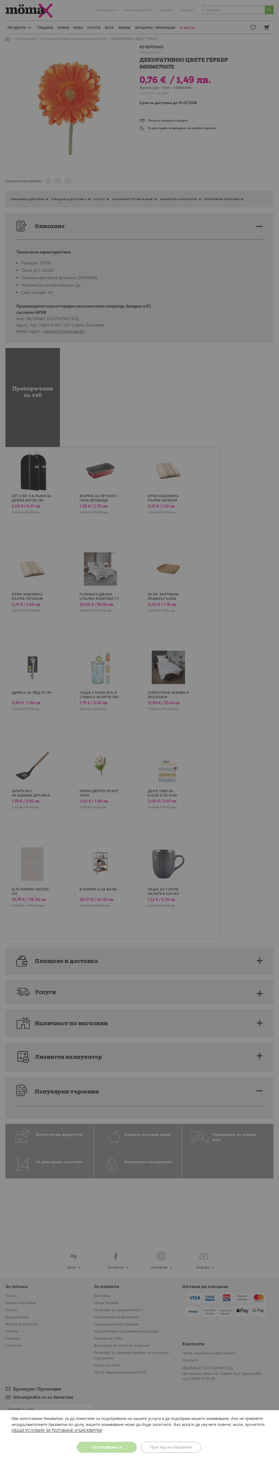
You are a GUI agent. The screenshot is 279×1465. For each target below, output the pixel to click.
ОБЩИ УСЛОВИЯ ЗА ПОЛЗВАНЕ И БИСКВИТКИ (56, 1430)
